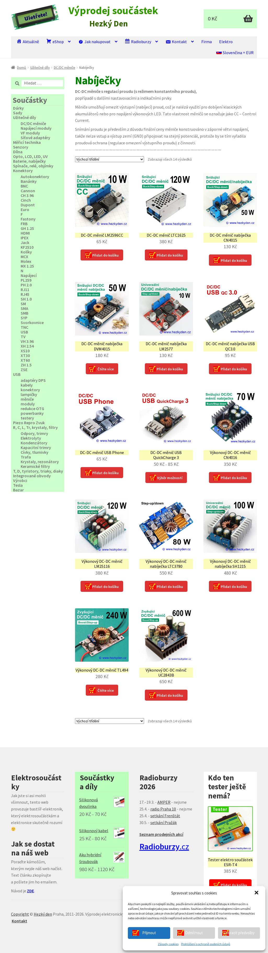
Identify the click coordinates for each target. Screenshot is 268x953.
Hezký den (43, 914)
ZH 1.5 (26, 365)
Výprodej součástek (113, 10)
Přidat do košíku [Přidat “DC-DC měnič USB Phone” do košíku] (105, 472)
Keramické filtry (35, 466)
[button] (257, 893)
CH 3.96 (27, 195)
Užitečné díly (40, 67)
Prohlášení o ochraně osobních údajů (205, 944)
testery (27, 418)
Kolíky (26, 252)
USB (24, 332)
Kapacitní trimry (36, 447)
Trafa (26, 457)
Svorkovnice (32, 322)
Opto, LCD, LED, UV (30, 156)
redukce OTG (32, 408)
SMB (24, 313)
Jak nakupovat (94, 41)
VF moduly (30, 133)
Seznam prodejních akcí (161, 834)
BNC (24, 186)
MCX (24, 256)
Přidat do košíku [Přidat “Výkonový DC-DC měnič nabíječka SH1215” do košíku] (234, 586)
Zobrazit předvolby (239, 932)
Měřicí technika (27, 142)
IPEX (24, 238)
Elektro (226, 41)
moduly (28, 404)
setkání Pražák (163, 822)
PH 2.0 (26, 285)
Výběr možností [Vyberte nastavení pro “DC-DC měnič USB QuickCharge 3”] (170, 477)
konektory (30, 390)
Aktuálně (27, 41)
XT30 (25, 355)
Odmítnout (194, 932)
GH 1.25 (27, 228)
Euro (25, 209)
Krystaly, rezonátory (40, 462)
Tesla (18, 485)
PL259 (26, 280)
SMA (24, 308)
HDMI (25, 233)
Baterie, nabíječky (29, 161)
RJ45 (25, 294)
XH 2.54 (27, 346)
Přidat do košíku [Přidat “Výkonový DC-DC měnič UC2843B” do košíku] (170, 695)
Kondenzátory (34, 443)
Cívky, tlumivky (34, 452)
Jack (25, 242)
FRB (24, 224)
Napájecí (29, 275)
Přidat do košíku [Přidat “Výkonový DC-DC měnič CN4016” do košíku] (234, 477)
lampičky (29, 394)
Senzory (20, 147)
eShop (55, 41)
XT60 (25, 360)
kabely (27, 385)
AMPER (163, 802)
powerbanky (32, 413)
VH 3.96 (27, 341)
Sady (17, 113)
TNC (24, 327)
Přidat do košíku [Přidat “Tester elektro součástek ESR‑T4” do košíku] (234, 885)
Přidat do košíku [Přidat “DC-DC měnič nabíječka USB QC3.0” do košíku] (234, 369)
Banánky (29, 181)
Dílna (17, 152)
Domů (21, 67)
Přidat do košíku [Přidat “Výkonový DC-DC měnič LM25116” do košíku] (105, 586)
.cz (164, 846)
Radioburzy (138, 41)
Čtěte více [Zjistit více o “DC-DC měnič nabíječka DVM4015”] (106, 369)
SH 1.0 (26, 299)
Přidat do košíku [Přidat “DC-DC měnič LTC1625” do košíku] (170, 255)
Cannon (28, 191)
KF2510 (27, 247)
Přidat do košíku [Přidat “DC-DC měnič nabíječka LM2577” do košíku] (170, 369)
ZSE (24, 369)
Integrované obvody (32, 476)
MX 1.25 (27, 266)
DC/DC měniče (64, 67)
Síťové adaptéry (35, 137)
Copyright (20, 914)
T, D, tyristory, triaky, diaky (38, 471)
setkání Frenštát (165, 815)
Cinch (26, 200)
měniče (27, 399)
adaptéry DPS (33, 380)
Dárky (18, 108)
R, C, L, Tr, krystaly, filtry (35, 427)
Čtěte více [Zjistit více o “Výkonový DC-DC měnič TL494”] (106, 690)
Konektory (23, 170)
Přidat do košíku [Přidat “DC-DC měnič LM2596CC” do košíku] (105, 255)
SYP (24, 318)
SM (23, 304)
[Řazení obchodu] (109, 159)
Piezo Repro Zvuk (29, 423)
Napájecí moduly (36, 128)
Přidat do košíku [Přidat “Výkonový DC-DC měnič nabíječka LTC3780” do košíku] (170, 586)
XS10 (25, 351)
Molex (26, 261)
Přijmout (149, 932)
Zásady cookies (168, 944)
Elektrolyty (31, 438)
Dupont (28, 205)
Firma (206, 41)
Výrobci (20, 480)
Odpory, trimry (34, 433)
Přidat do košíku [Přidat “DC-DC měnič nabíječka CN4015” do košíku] (234, 260)
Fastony (28, 219)
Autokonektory (35, 176)
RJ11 (25, 289)
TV (23, 336)
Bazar (18, 490)
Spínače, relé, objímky (33, 166)
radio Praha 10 (163, 809)
